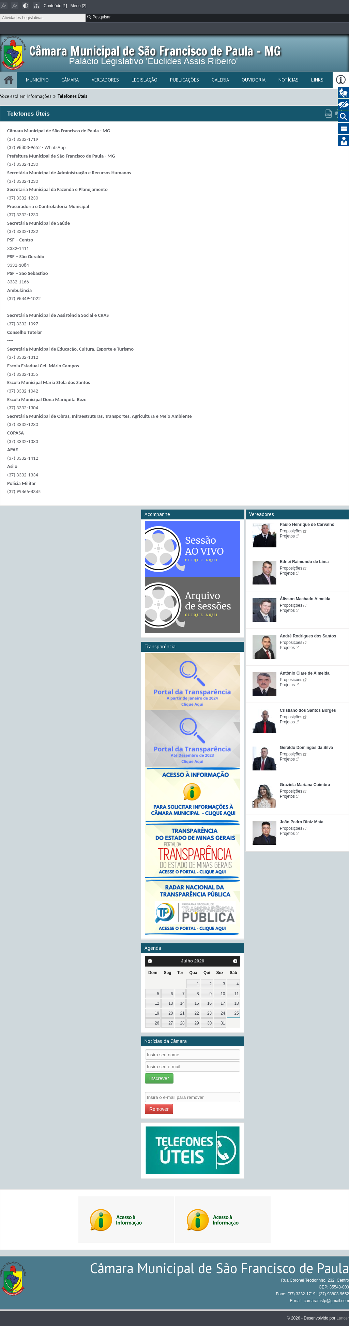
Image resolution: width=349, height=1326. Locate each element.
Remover (159, 1109)
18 (236, 1003)
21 (182, 1013)
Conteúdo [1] (55, 5)
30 (209, 1023)
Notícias (288, 80)
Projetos (287, 536)
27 (170, 1023)
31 (223, 1023)
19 (157, 1013)
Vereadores (105, 80)
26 (157, 1023)
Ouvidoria (253, 80)
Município (37, 80)
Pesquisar (99, 17)
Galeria (220, 80)
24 (223, 1013)
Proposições (291, 531)
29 (197, 1023)
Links (317, 80)
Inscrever (159, 1078)
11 (236, 993)
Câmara (70, 80)
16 (209, 1003)
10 (223, 993)
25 (236, 1013)
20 (170, 1013)
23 (209, 1013)
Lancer (342, 1318)
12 (157, 1003)
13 (170, 1003)
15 (197, 1003)
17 (223, 1003)
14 (182, 1003)
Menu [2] (79, 5)
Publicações (184, 80)
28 (182, 1023)
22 (197, 1013)
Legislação (144, 80)
